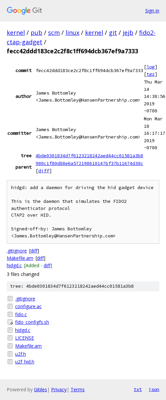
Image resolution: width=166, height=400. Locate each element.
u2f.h (20, 354)
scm (54, 32)
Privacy (59, 389)
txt (138, 389)
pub (36, 32)
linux (72, 32)
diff (43, 171)
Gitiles (40, 389)
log (151, 67)
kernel (16, 32)
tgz (151, 74)
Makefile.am (20, 258)
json (154, 389)
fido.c (21, 314)
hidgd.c (14, 265)
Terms (78, 389)
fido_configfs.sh (32, 322)
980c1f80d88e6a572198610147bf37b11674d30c (89, 163)
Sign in (152, 10)
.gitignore (17, 250)
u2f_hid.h (24, 361)
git (113, 32)
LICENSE (24, 338)
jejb (128, 32)
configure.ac (28, 306)
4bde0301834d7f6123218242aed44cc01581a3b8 (89, 156)
